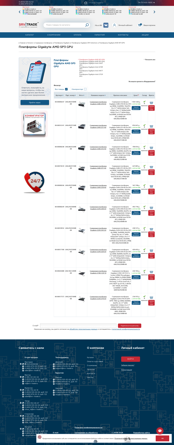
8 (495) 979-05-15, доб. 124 (59, 12)
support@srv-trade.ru (64, 368)
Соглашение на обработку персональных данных (86, 434)
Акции (145, 35)
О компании (53, 35)
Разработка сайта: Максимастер (141, 434)
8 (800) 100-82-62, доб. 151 (66, 379)
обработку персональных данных (83, 329)
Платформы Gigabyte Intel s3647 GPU (91, 64)
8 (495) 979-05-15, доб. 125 (86, 12)
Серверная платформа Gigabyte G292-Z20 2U (98, 250)
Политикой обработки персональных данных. (131, 438)
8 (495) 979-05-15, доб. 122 (36, 394)
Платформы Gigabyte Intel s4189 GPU (91, 68)
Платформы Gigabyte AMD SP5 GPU (92, 61)
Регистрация (126, 370)
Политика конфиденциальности (88, 427)
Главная (23, 43)
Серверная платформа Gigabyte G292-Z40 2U (98, 208)
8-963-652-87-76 (111, 14)
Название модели (97, 95)
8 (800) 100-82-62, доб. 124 (59, 11)
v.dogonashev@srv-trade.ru (36, 435)
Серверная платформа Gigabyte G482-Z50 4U (98, 103)
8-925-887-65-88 (137, 14)
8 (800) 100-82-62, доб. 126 (66, 390)
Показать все (150, 59)
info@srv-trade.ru (30, 9)
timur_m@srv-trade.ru (34, 409)
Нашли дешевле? (136, 108)
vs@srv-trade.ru (31, 383)
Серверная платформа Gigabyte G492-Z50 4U (98, 186)
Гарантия (100, 35)
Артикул (59, 95)
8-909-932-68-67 (58, 14)
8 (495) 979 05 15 (26, 4)
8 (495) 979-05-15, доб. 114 (66, 366)
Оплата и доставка (95, 361)
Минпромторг (77, 89)
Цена (135, 95)
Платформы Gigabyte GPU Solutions (84, 43)
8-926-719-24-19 (31, 390)
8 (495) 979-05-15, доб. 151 (66, 382)
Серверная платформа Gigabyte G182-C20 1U (98, 272)
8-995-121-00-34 (84, 14)
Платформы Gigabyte (62, 43)
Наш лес (90, 377)
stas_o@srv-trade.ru (33, 422)
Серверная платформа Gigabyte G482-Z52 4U (98, 148)
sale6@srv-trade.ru (32, 396)
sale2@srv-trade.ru (32, 370)
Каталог (29, 35)
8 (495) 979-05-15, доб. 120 (112, 12)
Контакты (123, 35)
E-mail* (36, 325)
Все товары (59, 89)
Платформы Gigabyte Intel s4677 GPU (91, 71)
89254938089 (32, 14)
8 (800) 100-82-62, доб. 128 (139, 11)
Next (154, 12)
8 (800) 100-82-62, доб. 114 (66, 364)
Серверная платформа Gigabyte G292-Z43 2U (98, 229)
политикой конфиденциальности (126, 329)
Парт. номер (70, 95)
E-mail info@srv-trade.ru (61, 434)
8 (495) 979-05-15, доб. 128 (139, 12)
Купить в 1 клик (151, 107)
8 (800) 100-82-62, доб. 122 (36, 392)
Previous (19, 12)
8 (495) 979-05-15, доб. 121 (33, 11)
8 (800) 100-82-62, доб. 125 (86, 11)
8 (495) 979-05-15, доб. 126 (66, 392)
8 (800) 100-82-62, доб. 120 (112, 11)
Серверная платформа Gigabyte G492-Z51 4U (98, 126)
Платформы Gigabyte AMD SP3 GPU (92, 59)
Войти (130, 359)
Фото (81, 95)
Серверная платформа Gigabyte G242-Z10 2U (98, 297)
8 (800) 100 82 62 (26, 2)
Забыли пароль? (127, 365)
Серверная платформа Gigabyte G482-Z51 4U (98, 167)
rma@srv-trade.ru (62, 384)
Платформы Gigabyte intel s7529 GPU (91, 75)
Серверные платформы (43, 43)
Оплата (77, 35)
